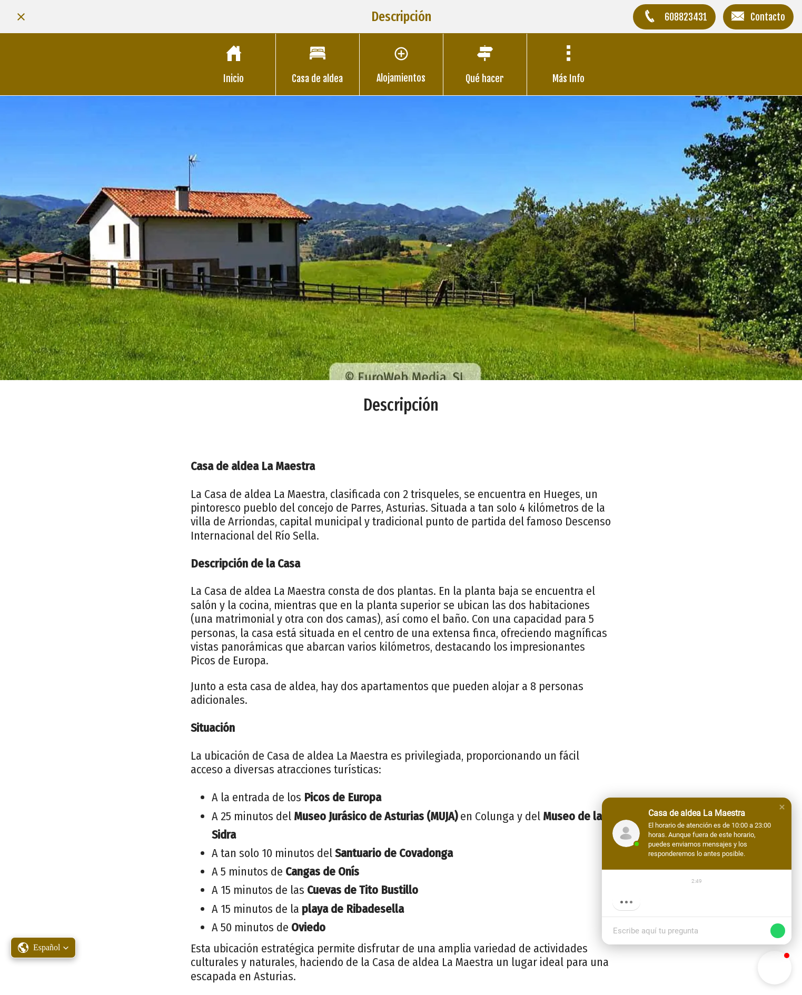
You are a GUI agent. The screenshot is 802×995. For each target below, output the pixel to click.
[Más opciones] (568, 64)
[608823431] (674, 16)
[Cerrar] (21, 17)
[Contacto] (758, 16)
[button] (782, 807)
